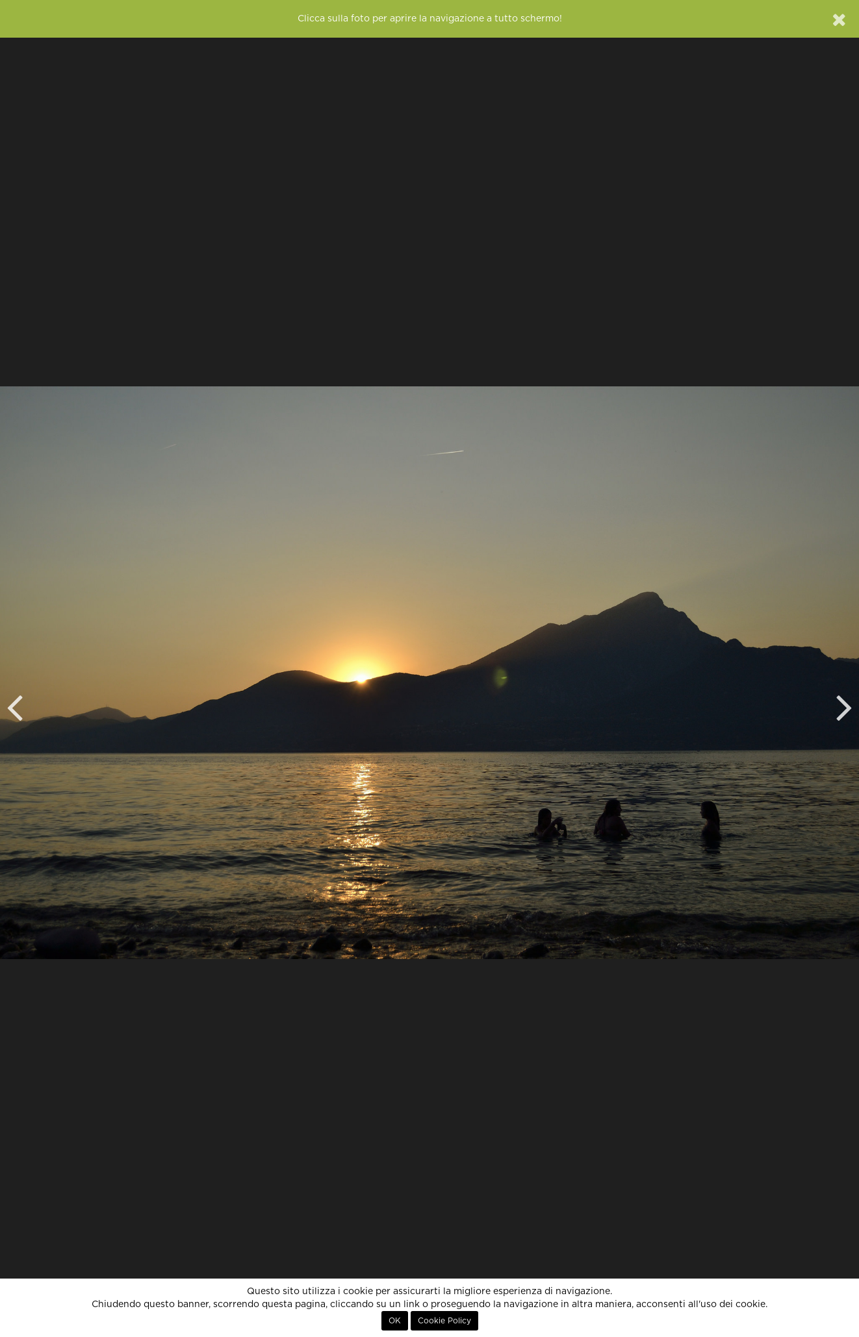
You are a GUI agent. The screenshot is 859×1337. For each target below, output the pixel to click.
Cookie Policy (444, 1321)
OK (395, 1321)
